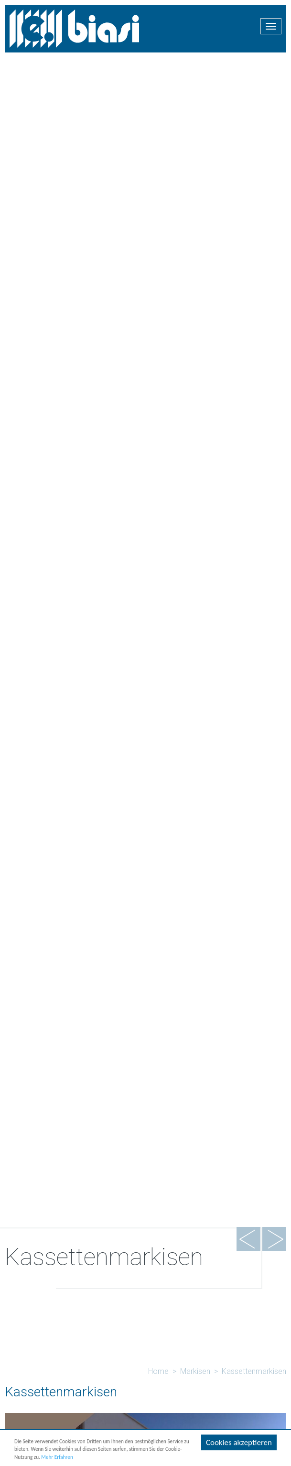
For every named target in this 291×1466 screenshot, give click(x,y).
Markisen (195, 1371)
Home (158, 1371)
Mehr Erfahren (57, 1458)
